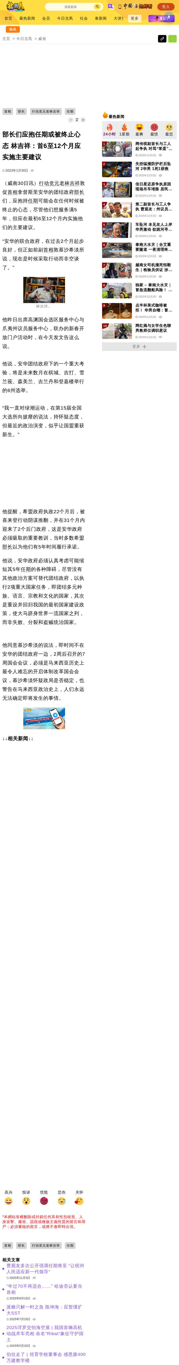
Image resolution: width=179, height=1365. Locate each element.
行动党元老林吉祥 (59, 183)
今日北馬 (65, 18)
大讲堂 (120, 18)
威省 (42, 39)
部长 (79, 192)
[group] (109, 130)
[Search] (70, 7)
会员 (46, 18)
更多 (135, 18)
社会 (84, 18)
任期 (33, 200)
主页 (6, 39)
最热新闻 (27, 18)
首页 (8, 18)
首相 (12, 192)
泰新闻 (101, 18)
